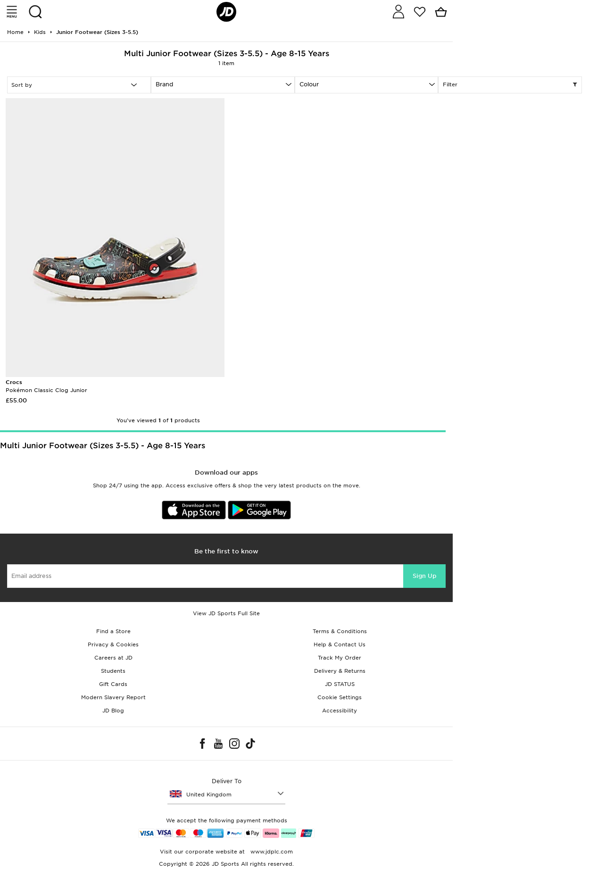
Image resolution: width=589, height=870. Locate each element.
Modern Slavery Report (113, 697)
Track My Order (339, 657)
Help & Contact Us (339, 644)
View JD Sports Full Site (226, 613)
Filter (510, 85)
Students (113, 671)
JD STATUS (340, 684)
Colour (309, 84)
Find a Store (113, 631)
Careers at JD (113, 657)
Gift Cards (113, 684)
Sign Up (424, 575)
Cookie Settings (339, 697)
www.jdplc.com (271, 851)
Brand (164, 84)
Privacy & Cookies (113, 644)
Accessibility (339, 710)
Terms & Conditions (340, 631)
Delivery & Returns (339, 671)
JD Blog (113, 710)
